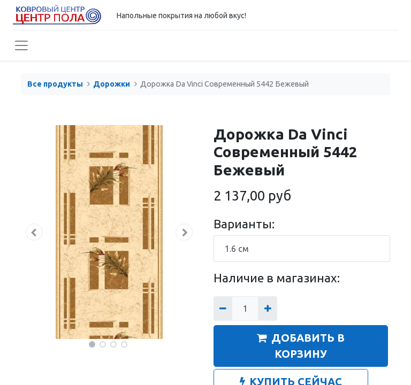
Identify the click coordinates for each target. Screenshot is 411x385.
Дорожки (111, 84)
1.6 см (237, 248)
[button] (34, 232)
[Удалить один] (223, 308)
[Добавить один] (267, 308)
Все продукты (55, 84)
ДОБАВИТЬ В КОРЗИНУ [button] (301, 346)
